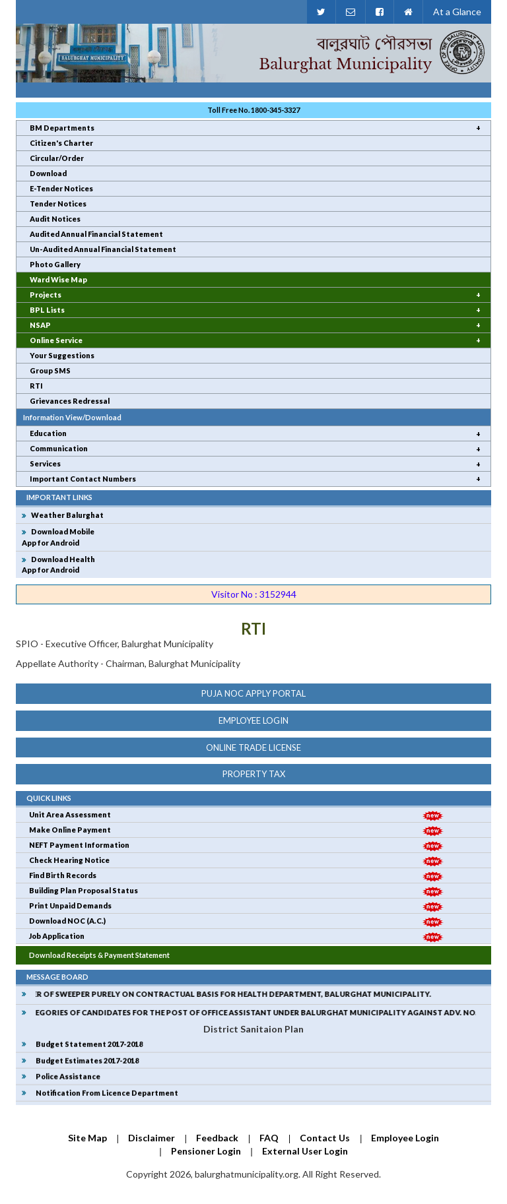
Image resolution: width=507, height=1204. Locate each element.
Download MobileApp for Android (58, 537)
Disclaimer (151, 1137)
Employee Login (253, 720)
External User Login (305, 1150)
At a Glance (457, 11)
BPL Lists (47, 309)
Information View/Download (72, 417)
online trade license (253, 747)
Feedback (217, 1137)
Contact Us (325, 1137)
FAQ (269, 1137)
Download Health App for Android (58, 565)
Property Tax (253, 774)
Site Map (87, 1137)
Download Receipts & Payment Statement (99, 955)
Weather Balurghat (67, 515)
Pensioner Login (206, 1150)
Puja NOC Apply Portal (253, 693)
